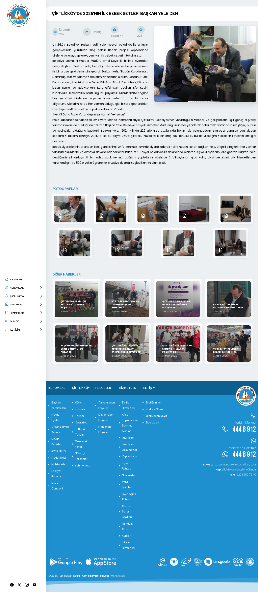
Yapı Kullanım (130, 456)
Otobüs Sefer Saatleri (127, 511)
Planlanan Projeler (104, 429)
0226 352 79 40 (243, 474)
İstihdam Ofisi (127, 526)
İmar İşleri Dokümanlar (129, 447)
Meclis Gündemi (57, 485)
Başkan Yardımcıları (58, 405)
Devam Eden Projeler (106, 417)
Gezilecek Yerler (81, 444)
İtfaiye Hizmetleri (128, 545)
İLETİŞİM (12, 329)
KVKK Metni (58, 451)
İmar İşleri (128, 437)
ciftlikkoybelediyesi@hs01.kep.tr (236, 469)
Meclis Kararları (56, 441)
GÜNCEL (12, 321)
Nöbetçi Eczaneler (81, 456)
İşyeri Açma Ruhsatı (129, 496)
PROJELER (14, 304)
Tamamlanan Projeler (106, 405)
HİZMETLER (14, 313)
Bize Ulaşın (152, 422)
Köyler (79, 402)
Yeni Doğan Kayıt (156, 416)
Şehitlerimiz (82, 465)
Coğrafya (81, 422)
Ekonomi (80, 409)
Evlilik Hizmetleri (128, 405)
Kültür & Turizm (80, 431)
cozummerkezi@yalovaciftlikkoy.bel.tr (229, 464)
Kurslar (126, 536)
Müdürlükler (58, 457)
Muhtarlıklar (59, 464)
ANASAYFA (14, 279)
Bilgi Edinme (153, 402)
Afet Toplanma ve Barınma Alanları (130, 423)
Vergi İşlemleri (127, 484)
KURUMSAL (14, 287)
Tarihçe (80, 416)
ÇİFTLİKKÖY (14, 296)
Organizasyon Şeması (59, 429)
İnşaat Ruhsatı (126, 465)
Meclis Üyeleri (55, 417)
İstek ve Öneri (154, 409)
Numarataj (128, 475)
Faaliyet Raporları (56, 473)
